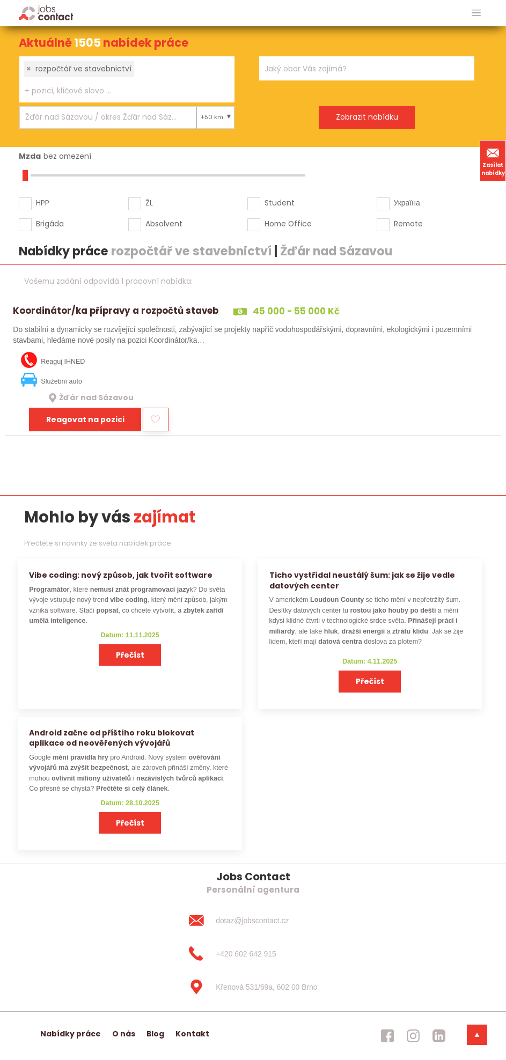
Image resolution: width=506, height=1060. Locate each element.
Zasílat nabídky (493, 160)
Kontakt (192, 1033)
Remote (408, 223)
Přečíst (130, 655)
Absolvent (163, 223)
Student (280, 202)
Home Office (288, 223)
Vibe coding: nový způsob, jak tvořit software (120, 575)
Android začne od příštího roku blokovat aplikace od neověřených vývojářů (111, 737)
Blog (155, 1033)
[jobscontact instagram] (413, 1036)
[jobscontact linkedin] (439, 1036)
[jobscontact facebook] (387, 1036)
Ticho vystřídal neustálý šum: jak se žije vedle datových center (362, 580)
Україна (407, 202)
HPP (42, 202)
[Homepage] (46, 12)
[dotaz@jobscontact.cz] (253, 920)
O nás (123, 1033)
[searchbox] (120, 91)
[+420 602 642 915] (253, 954)
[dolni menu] (477, 1035)
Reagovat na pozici (85, 419)
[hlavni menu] (476, 13)
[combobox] (126, 79)
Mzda (30, 156)
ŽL (149, 202)
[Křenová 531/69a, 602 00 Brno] (253, 987)
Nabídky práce (70, 1033)
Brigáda (50, 223)
